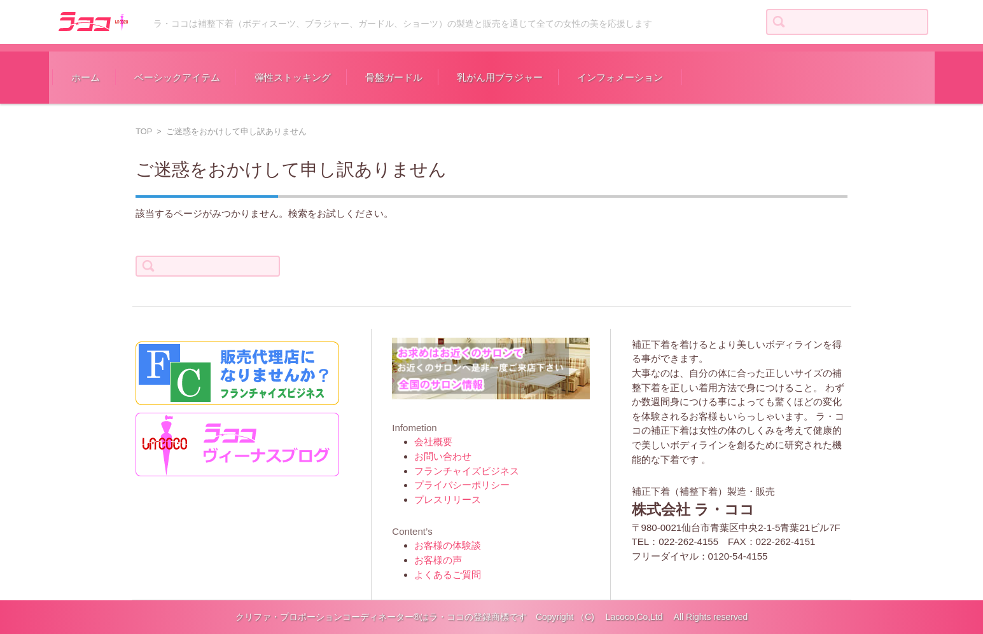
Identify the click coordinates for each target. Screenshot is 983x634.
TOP (144, 131)
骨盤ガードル (393, 77)
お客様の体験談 (447, 545)
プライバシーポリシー (462, 484)
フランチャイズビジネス (466, 470)
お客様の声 (438, 560)
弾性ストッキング (292, 77)
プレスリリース (447, 499)
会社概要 (433, 441)
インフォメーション (620, 77)
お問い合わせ (442, 456)
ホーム (85, 77)
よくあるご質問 (447, 574)
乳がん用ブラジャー (500, 77)
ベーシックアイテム (177, 77)
